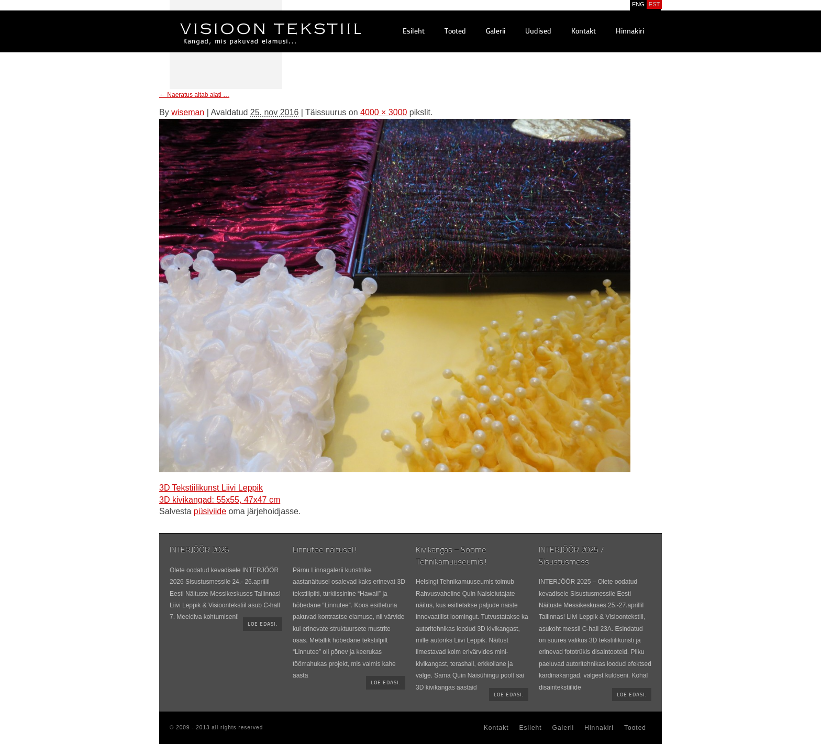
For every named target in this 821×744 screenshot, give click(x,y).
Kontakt (583, 32)
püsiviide (210, 511)
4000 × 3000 (383, 112)
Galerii (495, 32)
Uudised (538, 32)
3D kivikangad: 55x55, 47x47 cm (219, 499)
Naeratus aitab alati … (194, 94)
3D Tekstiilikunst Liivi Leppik (211, 487)
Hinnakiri (630, 32)
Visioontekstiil (247, 21)
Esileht (414, 32)
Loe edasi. (263, 624)
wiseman (187, 112)
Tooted (455, 32)
